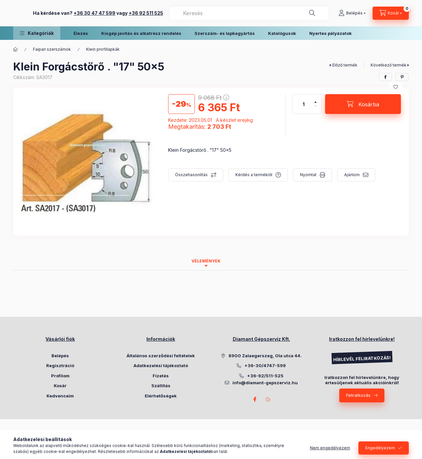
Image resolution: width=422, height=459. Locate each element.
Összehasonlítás (191, 174)
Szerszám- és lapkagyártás (225, 33)
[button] (36, 33)
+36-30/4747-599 (265, 365)
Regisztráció (60, 365)
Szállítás (160, 385)
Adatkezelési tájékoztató (161, 365)
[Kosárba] (363, 104)
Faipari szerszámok (52, 49)
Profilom (60, 375)
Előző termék (344, 65)
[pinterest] (401, 77)
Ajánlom (352, 174)
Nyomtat (308, 174)
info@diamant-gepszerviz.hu (265, 382)
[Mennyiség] (303, 104)
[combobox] (295, 13)
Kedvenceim (60, 395)
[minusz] (315, 109)
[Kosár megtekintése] (391, 13)
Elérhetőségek (161, 395)
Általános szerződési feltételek (161, 355)
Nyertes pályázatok (330, 33)
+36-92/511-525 (265, 375)
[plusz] (315, 99)
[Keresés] (312, 13)
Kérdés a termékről (253, 174)
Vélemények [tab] (206, 260)
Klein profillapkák (103, 49)
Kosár (60, 385)
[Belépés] (352, 13)
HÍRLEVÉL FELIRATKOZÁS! (361, 359)
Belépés (60, 355)
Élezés (81, 33)
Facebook (254, 399)
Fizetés (161, 375)
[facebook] (385, 77)
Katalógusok (282, 33)
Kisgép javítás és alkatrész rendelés (141, 33)
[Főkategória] (15, 49)
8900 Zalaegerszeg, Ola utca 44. (265, 355)
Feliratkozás (358, 395)
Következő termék (389, 65)
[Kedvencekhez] (395, 87)
